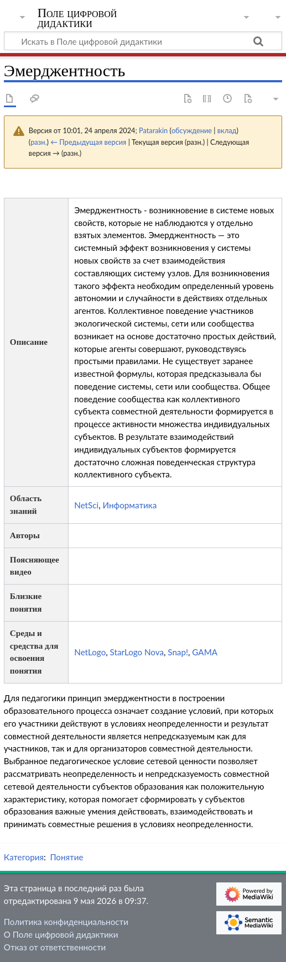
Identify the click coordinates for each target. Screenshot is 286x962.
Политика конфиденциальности (66, 922)
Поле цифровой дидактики (77, 19)
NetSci (86, 505)
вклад (227, 130)
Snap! (178, 652)
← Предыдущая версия (88, 142)
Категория (24, 857)
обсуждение (191, 130)
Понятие (66, 857)
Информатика (130, 505)
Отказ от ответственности (55, 947)
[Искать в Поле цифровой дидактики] (143, 41)
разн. (38, 142)
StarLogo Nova (137, 652)
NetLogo (90, 652)
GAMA (204, 652)
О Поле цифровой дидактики (61, 934)
